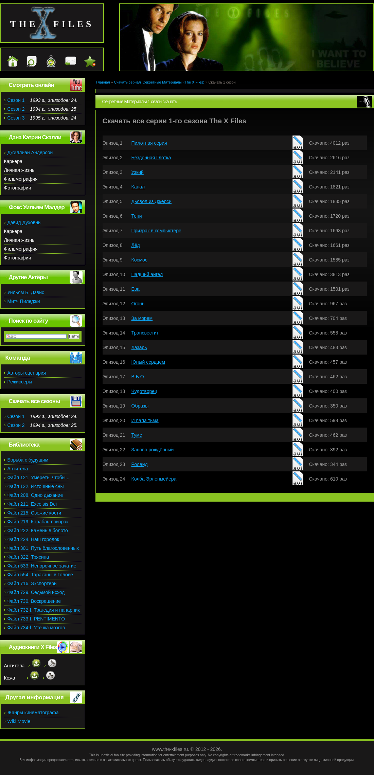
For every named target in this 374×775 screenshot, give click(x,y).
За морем (142, 318)
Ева (135, 289)
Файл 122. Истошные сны (35, 486)
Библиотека (24, 444)
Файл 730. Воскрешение (34, 601)
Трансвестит (145, 333)
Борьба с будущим (28, 460)
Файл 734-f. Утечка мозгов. (36, 627)
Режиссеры (19, 381)
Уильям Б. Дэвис (25, 292)
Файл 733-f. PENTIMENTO (36, 618)
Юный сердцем (148, 362)
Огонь (138, 303)
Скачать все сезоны (34, 401)
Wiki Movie (19, 721)
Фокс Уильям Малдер (37, 207)
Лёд (135, 245)
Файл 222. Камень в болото (37, 530)
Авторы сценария (26, 373)
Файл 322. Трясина (28, 557)
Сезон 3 (16, 118)
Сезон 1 (16, 100)
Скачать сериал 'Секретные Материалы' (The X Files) (159, 82)
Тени (136, 216)
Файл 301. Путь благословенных (43, 548)
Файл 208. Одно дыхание (35, 495)
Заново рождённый (152, 449)
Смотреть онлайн (31, 85)
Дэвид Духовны (24, 222)
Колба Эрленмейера (154, 479)
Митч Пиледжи (23, 301)
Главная (103, 82)
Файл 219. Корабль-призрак (38, 521)
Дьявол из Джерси (151, 201)
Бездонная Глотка (151, 157)
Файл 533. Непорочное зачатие (41, 566)
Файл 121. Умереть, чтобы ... (39, 477)
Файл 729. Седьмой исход (36, 592)
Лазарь (139, 347)
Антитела (17, 468)
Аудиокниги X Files (33, 647)
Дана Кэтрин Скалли (35, 137)
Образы (140, 406)
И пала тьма (145, 420)
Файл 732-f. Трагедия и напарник (43, 610)
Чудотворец (144, 391)
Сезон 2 (16, 109)
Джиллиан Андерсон (30, 152)
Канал (138, 187)
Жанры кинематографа (33, 712)
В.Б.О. (138, 376)
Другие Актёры (28, 277)
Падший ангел (147, 274)
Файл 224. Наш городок (33, 539)
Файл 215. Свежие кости (34, 513)
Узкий (137, 172)
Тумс (136, 435)
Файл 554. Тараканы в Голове (40, 574)
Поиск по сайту (28, 321)
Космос (139, 260)
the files (52, 24)
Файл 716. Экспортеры (32, 583)
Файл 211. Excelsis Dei (32, 504)
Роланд (139, 464)
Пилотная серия (149, 143)
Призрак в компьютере (156, 230)
